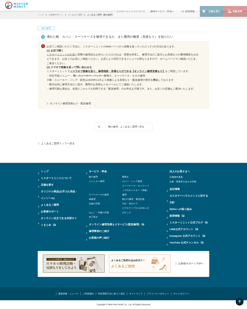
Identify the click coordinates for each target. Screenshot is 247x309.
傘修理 (92, 199)
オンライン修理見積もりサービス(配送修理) (116, 224)
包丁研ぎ (93, 217)
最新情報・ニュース (68, 293)
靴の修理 (93, 177)
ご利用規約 (88, 293)
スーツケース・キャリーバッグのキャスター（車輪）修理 (135, 190)
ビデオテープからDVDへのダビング (135, 210)
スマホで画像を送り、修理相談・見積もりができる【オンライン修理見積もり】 (118, 71)
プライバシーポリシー (158, 293)
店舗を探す (211, 5)
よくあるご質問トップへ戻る (58, 143)
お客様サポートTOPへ (191, 263)
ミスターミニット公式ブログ (188, 222)
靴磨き (125, 177)
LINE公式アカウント (183, 229)
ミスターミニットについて (130, 5)
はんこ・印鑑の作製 (99, 212)
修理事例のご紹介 (99, 231)
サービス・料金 (98, 171)
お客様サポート (56, 15)
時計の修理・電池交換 (133, 199)
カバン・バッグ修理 (132, 181)
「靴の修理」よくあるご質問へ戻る (126, 126)
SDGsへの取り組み (180, 209)
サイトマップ (136, 293)
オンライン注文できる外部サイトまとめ (59, 221)
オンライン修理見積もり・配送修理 (70, 103)
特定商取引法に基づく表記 (111, 293)
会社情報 (174, 189)
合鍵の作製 (94, 203)
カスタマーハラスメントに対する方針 (188, 199)
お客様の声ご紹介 (99, 237)
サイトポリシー (181, 293)
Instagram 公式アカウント (187, 235)
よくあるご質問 (75, 15)
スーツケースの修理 (99, 194)
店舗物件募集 (176, 177)
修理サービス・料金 (161, 5)
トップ (41, 15)
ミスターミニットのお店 (61, 54)
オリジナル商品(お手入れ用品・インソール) (59, 195)
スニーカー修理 (96, 181)
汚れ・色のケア (130, 203)
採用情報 (188, 5)
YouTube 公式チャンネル (186, 242)
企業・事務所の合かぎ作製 (182, 181)
